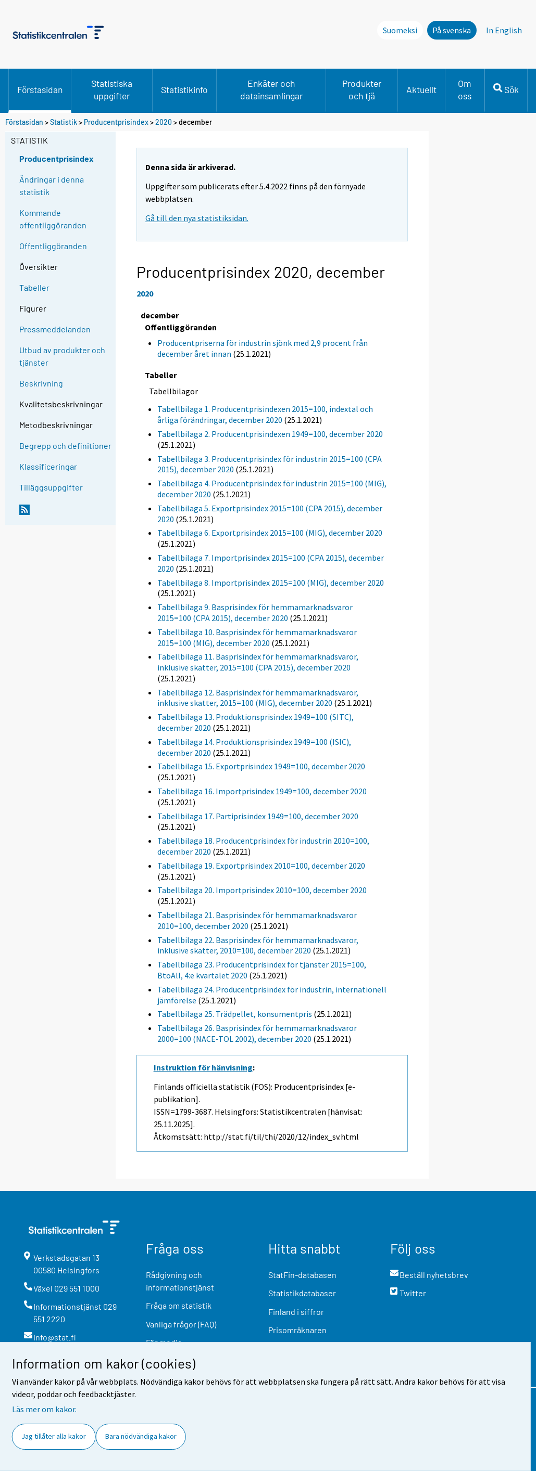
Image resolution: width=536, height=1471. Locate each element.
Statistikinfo (184, 89)
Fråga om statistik (178, 1305)
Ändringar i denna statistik (51, 185)
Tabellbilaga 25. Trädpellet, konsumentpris (234, 1014)
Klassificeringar (48, 466)
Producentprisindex (116, 122)
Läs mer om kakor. (44, 1409)
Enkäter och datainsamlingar (271, 89)
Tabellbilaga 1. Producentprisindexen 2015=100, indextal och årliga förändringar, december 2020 (265, 414)
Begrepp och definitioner (65, 445)
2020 (163, 122)
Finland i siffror (296, 1312)
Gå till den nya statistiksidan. (196, 218)
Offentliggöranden (53, 246)
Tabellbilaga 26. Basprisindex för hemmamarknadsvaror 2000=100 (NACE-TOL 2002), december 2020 (257, 1033)
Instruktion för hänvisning (203, 1067)
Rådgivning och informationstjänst (180, 1281)
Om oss (464, 89)
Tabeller (34, 287)
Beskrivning (41, 383)
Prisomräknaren (297, 1330)
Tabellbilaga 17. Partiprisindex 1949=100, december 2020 (257, 816)
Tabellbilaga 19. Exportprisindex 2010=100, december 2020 (261, 865)
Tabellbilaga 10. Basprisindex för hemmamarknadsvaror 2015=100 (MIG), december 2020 (257, 637)
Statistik (63, 122)
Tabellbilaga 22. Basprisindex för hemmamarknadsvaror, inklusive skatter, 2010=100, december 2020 (257, 945)
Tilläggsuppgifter (51, 487)
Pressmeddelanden (55, 329)
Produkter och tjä (361, 89)
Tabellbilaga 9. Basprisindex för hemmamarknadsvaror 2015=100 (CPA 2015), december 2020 (255, 612)
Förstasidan (40, 89)
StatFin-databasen (302, 1275)
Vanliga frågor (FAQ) (181, 1324)
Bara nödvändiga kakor (141, 1436)
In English (504, 30)
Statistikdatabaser (302, 1293)
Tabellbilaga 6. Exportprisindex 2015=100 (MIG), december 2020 (269, 532)
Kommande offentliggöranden (52, 219)
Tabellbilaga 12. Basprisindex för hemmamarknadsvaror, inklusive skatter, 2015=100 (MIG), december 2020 (257, 697)
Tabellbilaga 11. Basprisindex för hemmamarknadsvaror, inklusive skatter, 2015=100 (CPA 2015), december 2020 (257, 662)
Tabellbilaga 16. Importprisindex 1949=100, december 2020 (262, 791)
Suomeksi (400, 30)
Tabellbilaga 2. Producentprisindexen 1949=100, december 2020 (270, 434)
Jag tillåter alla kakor (53, 1436)
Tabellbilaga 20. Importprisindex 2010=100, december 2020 (262, 890)
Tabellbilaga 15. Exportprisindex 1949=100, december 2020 (261, 766)
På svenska (451, 30)
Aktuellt (421, 89)
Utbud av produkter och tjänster (62, 356)
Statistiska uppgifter (111, 89)
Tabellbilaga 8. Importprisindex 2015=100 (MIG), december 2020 (270, 582)
